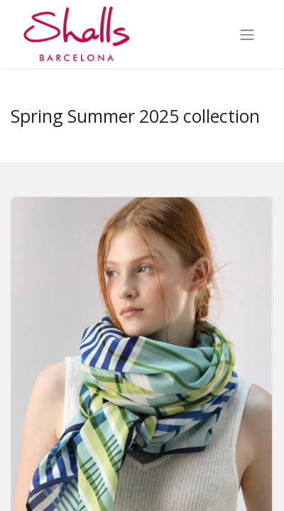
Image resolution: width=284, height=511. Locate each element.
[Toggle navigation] (247, 34)
